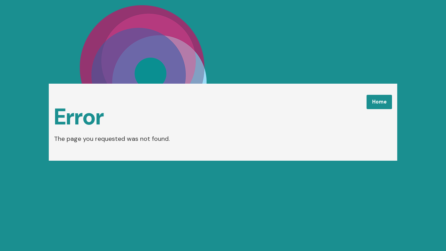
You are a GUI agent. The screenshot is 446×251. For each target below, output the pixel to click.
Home (379, 102)
